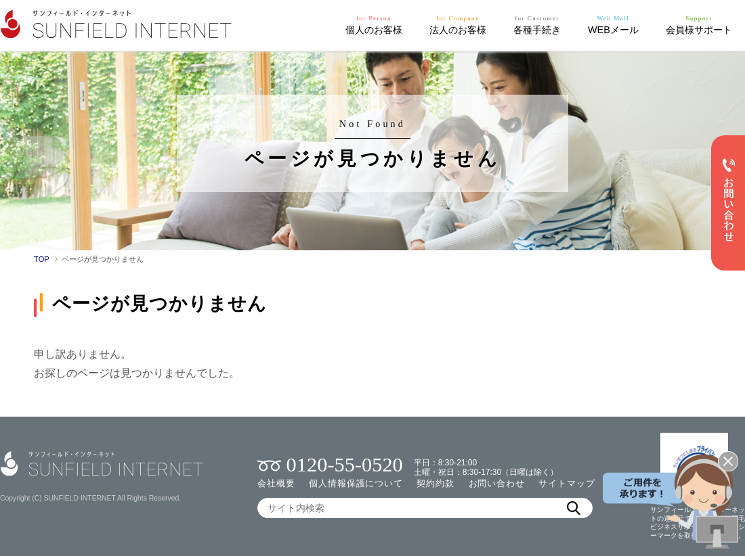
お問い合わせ (497, 483)
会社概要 (276, 483)
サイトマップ (566, 483)
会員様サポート (699, 24)
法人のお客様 (457, 24)
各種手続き (537, 24)
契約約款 (435, 483)
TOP (41, 259)
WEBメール (613, 24)
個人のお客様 (373, 24)
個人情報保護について (356, 483)
